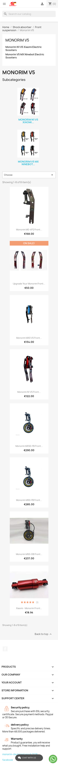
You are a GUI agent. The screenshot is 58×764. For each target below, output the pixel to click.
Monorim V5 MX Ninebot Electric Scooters (24, 56)
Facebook (5, 648)
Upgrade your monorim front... (29, 283)
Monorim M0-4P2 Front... (29, 229)
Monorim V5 (17, 40)
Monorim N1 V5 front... (29, 391)
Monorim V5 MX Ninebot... (28, 163)
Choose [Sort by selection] (29, 175)
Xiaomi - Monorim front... (29, 608)
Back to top (43, 634)
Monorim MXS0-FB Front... (29, 446)
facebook (7, 760)
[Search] (29, 14)
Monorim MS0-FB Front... (29, 500)
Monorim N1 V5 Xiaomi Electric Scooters (23, 48)
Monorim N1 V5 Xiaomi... (28, 121)
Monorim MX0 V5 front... (29, 337)
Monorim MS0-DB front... (29, 554)
